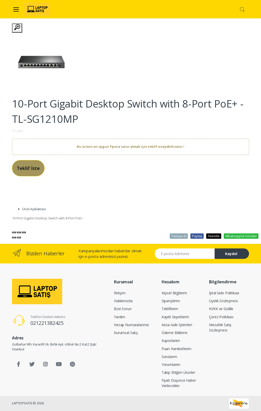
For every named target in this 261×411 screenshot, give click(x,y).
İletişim (119, 292)
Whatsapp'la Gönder (241, 236)
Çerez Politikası (221, 316)
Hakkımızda (123, 300)
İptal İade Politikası (224, 292)
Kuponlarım (171, 340)
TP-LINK (17, 131)
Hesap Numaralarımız (131, 324)
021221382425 (46, 323)
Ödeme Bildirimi (174, 332)
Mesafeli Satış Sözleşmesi (220, 327)
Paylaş (197, 236)
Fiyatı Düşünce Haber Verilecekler (179, 383)
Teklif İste (28, 168)
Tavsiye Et (179, 236)
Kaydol (231, 253)
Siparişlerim (171, 300)
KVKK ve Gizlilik (221, 308)
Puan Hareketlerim (177, 348)
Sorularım (169, 356)
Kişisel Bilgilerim (174, 292)
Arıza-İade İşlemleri (177, 324)
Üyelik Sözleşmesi (223, 300)
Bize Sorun (123, 308)
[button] (242, 9)
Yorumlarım (171, 364)
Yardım (119, 316)
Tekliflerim (170, 308)
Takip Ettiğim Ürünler (178, 372)
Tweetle (214, 236)
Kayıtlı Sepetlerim (175, 316)
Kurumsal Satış (126, 332)
